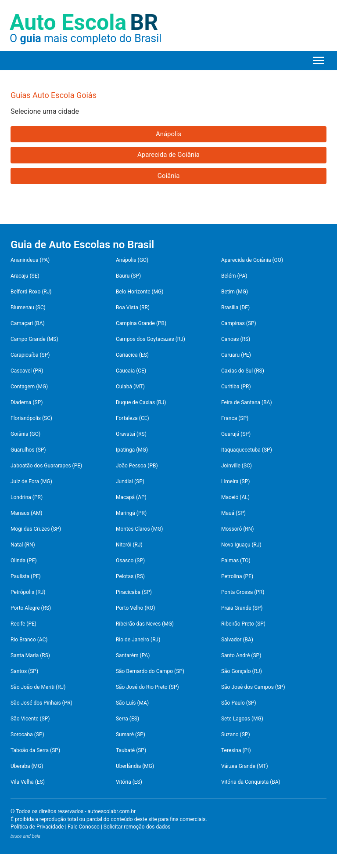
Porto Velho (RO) (135, 608)
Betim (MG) (234, 292)
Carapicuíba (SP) (30, 355)
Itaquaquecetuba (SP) (246, 450)
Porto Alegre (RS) (31, 608)
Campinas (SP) (238, 323)
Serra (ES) (127, 719)
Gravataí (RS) (131, 434)
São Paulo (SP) (238, 703)
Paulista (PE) (26, 576)
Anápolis (168, 134)
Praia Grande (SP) (242, 608)
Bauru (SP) (128, 276)
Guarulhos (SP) (28, 450)
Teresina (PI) (236, 750)
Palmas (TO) (236, 560)
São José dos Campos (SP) (253, 687)
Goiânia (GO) (25, 434)
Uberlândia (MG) (135, 766)
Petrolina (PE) (237, 576)
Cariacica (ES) (132, 355)
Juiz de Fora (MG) (31, 481)
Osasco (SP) (130, 560)
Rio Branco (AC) (29, 640)
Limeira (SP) (235, 481)
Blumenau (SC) (28, 307)
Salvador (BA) (237, 640)
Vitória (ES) (129, 782)
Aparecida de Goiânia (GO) (252, 260)
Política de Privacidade (37, 827)
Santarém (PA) (133, 655)
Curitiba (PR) (236, 387)
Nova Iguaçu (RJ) (241, 545)
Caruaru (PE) (236, 355)
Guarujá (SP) (236, 434)
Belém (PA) (234, 276)
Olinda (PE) (24, 560)
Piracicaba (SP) (134, 592)
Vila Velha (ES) (28, 782)
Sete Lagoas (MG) (242, 719)
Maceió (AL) (235, 497)
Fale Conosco (84, 827)
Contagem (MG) (29, 387)
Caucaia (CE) (131, 371)
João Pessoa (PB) (137, 466)
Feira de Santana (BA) (246, 402)
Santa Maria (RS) (30, 655)
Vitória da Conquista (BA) (250, 782)
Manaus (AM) (27, 513)
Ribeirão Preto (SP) (243, 624)
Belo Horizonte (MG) (140, 292)
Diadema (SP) (27, 402)
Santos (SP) (24, 671)
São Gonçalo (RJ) (241, 671)
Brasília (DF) (235, 307)
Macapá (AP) (131, 497)
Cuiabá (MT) (130, 387)
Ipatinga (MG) (132, 450)
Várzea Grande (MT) (244, 766)
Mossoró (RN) (237, 529)
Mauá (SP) (233, 513)
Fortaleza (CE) (132, 418)
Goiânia (169, 176)
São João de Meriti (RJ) (38, 687)
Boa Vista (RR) (133, 307)
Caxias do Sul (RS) (242, 371)
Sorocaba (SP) (27, 734)
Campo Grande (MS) (34, 339)
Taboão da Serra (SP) (35, 750)
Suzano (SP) (235, 734)
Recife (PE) (23, 624)
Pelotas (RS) (130, 576)
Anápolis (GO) (132, 260)
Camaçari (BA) (28, 323)
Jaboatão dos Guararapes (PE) (46, 466)
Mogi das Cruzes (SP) (36, 529)
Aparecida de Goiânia (168, 155)
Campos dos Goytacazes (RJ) (150, 339)
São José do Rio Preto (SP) (147, 687)
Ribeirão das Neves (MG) (145, 624)
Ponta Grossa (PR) (243, 592)
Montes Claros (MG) (139, 529)
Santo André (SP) (241, 655)
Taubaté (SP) (131, 750)
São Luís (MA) (132, 703)
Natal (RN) (23, 545)
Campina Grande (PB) (141, 323)
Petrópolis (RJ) (28, 592)
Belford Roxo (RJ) (31, 292)
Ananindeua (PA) (30, 260)
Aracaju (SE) (25, 276)
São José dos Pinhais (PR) (41, 703)
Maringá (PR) (131, 513)
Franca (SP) (234, 418)
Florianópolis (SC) (31, 418)
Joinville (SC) (236, 466)
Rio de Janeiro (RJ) (138, 640)
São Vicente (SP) (30, 719)
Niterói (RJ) (129, 545)
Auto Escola (84, 22)
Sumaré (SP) (130, 734)
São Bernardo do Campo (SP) (150, 671)
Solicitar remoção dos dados (137, 827)
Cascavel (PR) (27, 371)
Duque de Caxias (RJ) (141, 402)
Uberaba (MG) (27, 766)
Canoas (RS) (235, 339)
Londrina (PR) (27, 497)
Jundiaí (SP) (130, 481)
